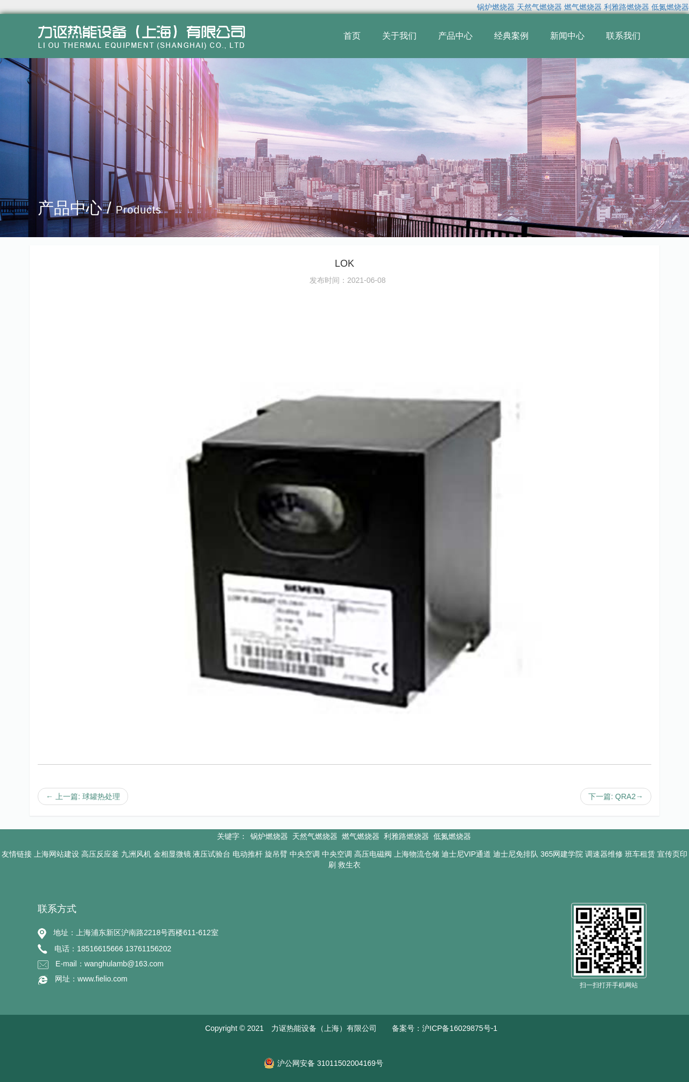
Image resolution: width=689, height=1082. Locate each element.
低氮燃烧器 (670, 7)
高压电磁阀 (373, 854)
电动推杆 (248, 854)
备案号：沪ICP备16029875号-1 (444, 1028)
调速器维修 (604, 854)
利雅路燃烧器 (626, 7)
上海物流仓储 (416, 854)
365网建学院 (561, 854)
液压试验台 (211, 854)
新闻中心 (567, 35)
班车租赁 (640, 854)
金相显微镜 (172, 854)
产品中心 (455, 35)
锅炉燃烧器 (496, 7)
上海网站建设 (56, 854)
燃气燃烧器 (583, 7)
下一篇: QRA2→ (615, 796)
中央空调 (305, 854)
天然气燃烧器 (539, 7)
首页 (352, 35)
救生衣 (349, 864)
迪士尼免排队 (515, 854)
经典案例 (511, 35)
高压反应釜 (100, 854)
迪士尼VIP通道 (466, 854)
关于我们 (399, 35)
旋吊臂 (276, 854)
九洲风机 (136, 854)
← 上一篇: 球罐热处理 (83, 796)
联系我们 (623, 35)
